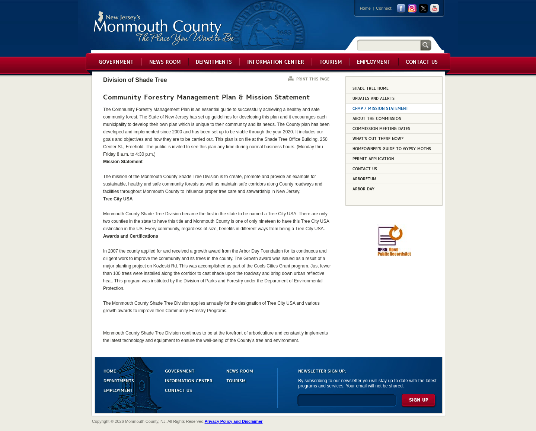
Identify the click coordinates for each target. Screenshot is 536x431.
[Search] (388, 44)
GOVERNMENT (179, 370)
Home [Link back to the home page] (365, 8)
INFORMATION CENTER (188, 380)
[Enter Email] (346, 403)
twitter (423, 8)
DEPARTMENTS (118, 380)
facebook (401, 8)
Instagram (412, 8)
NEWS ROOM (239, 370)
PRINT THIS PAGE (312, 78)
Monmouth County (164, 28)
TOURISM (236, 380)
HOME (109, 370)
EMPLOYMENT (118, 390)
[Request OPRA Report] (394, 254)
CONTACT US (178, 390)
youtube (434, 8)
